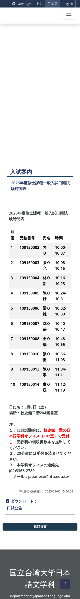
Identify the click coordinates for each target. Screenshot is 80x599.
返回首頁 (40, 527)
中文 (39, 3)
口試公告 (14, 507)
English (68, 3)
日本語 (52, 3)
